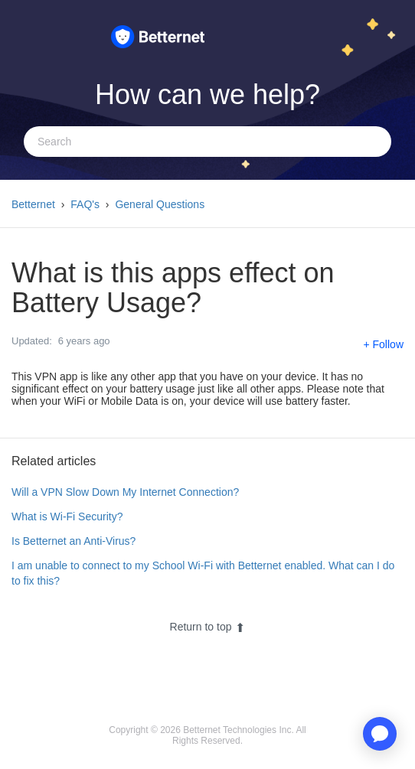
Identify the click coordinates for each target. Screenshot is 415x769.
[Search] (207, 141)
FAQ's (85, 204)
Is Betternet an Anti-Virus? (73, 541)
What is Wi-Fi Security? (67, 516)
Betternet (33, 204)
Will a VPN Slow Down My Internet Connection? (125, 492)
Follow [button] (388, 344)
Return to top (208, 627)
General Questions (159, 204)
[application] (380, 734)
